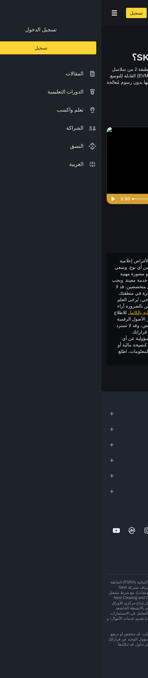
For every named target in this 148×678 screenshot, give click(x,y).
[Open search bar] (55, 13)
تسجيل (34, 13)
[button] (13, 13)
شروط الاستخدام (103, 357)
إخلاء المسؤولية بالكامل (48, 312)
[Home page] (94, 13)
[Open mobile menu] (13, 13)
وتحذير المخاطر (71, 357)
